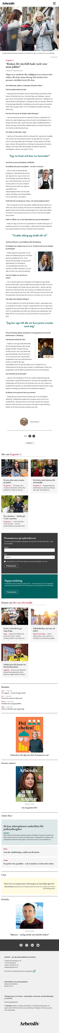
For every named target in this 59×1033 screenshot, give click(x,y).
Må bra (3, 701)
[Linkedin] (32, 945)
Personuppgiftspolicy (11, 1002)
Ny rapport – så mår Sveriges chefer (13, 693)
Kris (2, 696)
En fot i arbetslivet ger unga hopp (12, 709)
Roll (5, 554)
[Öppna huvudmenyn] (54, 3)
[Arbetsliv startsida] (29, 1023)
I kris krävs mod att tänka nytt (11, 698)
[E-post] (38, 945)
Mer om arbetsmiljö (22, 602)
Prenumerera (11, 566)
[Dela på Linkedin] (34, 436)
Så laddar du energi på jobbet (11, 704)
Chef (2, 691)
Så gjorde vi (9, 60)
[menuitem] (16, 3)
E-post (6, 547)
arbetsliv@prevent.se (11, 967)
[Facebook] (21, 945)
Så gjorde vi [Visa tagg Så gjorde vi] (29, 443)
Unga (3, 707)
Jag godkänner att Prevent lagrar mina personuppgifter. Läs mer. (27, 561)
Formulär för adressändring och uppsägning (20, 971)
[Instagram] (26, 945)
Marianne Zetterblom (11, 984)
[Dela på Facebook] (30, 436)
